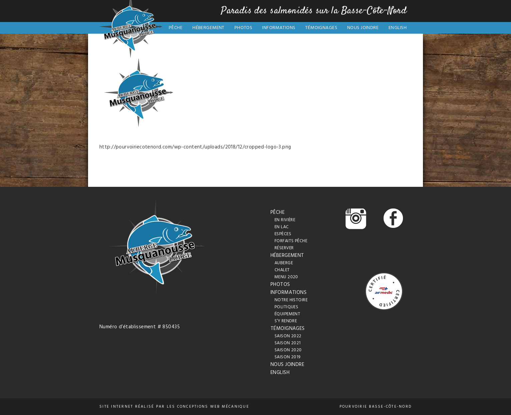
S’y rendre (286, 321)
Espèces (283, 234)
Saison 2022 (288, 336)
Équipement (287, 314)
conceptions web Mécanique (213, 407)
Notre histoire (291, 300)
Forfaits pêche (291, 241)
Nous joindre (363, 28)
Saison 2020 (288, 350)
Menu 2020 (286, 277)
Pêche (175, 28)
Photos (243, 28)
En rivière (285, 220)
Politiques (286, 307)
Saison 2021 (288, 343)
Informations (278, 28)
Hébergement (208, 28)
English (398, 28)
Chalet (282, 270)
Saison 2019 (288, 357)
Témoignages (321, 28)
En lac (282, 227)
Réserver (284, 248)
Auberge (284, 263)
